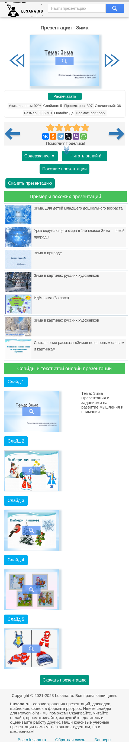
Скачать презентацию (30, 183)
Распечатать (64, 96)
